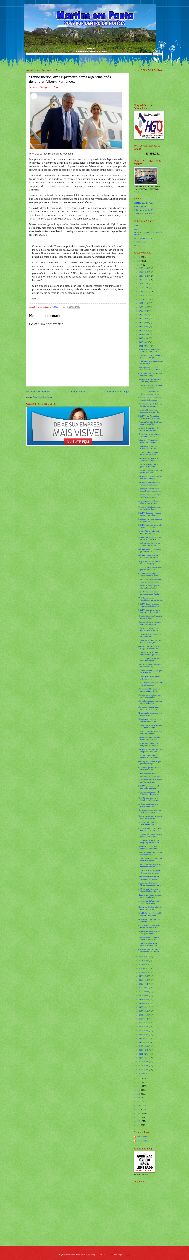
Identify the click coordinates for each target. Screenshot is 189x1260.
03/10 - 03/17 (144, 1038)
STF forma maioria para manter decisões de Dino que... (149, 399)
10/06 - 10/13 (144, 315)
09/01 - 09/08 (144, 334)
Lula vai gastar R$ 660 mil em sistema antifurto (149, 678)
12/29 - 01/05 (144, 268)
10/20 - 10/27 (144, 307)
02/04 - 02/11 (144, 1058)
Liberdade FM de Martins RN (145, 214)
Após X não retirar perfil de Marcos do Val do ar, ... (148, 459)
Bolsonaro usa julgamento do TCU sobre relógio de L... (148, 793)
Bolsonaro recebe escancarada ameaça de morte (149, 932)
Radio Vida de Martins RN (143, 210)
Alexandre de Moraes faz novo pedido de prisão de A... (149, 538)
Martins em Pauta (142, 1137)
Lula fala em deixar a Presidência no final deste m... (150, 362)
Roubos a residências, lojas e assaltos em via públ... (148, 805)
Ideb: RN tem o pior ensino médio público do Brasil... (148, 593)
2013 (139, 1117)
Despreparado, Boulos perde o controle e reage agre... (149, 563)
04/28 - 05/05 (144, 1011)
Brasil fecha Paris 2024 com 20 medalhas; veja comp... (149, 914)
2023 (139, 1078)
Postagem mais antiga (118, 391)
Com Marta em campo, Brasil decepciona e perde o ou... (149, 926)
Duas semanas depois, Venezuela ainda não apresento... (150, 817)
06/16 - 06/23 (144, 984)
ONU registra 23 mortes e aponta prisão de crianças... (150, 763)
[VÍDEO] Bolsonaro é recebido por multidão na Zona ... (149, 514)
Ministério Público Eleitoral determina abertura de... (148, 453)
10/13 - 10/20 (144, 311)
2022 (139, 1082)
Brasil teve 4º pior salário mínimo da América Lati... (148, 847)
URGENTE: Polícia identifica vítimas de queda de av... (149, 484)
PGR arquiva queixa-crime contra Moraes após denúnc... (150, 369)
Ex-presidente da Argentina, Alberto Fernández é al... (148, 902)
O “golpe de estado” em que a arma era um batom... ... (149, 920)
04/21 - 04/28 (144, 1015)
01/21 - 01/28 (144, 1066)
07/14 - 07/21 (144, 968)
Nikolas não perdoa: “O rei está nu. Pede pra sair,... (149, 666)
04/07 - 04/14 (144, 1023)
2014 (139, 1113)
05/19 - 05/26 (144, 999)
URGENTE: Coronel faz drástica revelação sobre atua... (150, 478)
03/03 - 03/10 (144, 1042)
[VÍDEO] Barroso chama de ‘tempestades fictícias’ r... (148, 605)
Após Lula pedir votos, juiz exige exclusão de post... (150, 684)
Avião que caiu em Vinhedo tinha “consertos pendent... (150, 860)
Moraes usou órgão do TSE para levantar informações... (150, 405)
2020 (139, 1090)
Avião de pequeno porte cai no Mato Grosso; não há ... (149, 502)
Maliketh (110, 1255)
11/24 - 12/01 (144, 288)
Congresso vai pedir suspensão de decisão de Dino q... (149, 508)
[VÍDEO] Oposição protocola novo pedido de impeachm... (149, 611)
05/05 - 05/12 (144, 1007)
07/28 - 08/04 (144, 961)
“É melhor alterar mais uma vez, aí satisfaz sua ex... (150, 714)
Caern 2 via (138, 225)
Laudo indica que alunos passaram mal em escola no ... (150, 775)
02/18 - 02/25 (144, 1050)
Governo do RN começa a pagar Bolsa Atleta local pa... (150, 811)
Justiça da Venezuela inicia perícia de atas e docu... (148, 466)
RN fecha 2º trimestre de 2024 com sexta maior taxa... (149, 429)
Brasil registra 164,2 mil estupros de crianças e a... (150, 672)
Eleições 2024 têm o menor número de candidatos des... (149, 411)
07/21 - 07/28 (144, 964)
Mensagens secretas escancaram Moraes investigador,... (150, 726)
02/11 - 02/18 (144, 1054)
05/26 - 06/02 (144, 996)
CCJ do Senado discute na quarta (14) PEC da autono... (150, 829)
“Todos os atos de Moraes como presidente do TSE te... (149, 569)
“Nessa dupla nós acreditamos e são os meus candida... (149, 435)
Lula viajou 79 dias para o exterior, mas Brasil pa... (148, 944)
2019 (139, 1094)
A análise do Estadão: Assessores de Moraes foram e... (150, 387)
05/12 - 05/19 (144, 1003)
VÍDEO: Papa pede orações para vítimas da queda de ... (150, 866)
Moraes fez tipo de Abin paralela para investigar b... (150, 702)
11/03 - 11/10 (144, 299)
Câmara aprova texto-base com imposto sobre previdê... (149, 720)
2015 (139, 1109)
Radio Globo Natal (141, 207)
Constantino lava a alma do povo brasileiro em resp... (150, 375)
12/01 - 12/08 (144, 284)
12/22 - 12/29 (144, 272)
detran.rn (137, 245)
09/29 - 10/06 (144, 319)
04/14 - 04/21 (144, 1019)
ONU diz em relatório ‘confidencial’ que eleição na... (150, 599)
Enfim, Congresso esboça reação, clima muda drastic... (150, 660)
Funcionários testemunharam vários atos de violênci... (148, 878)
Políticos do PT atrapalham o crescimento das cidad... (148, 441)
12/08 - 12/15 (144, 280)
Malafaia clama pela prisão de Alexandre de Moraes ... (149, 544)
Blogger (128, 1255)
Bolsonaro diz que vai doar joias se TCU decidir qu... (150, 781)
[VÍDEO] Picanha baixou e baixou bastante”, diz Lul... (149, 556)
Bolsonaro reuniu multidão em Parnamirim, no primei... (149, 350)
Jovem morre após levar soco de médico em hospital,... (150, 732)
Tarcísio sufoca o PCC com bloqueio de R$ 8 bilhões (148, 744)
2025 (139, 261)
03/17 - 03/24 (144, 1035)
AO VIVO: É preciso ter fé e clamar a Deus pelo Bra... (148, 393)
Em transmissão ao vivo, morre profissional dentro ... (149, 635)
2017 (139, 1102)
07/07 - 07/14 (144, 972)
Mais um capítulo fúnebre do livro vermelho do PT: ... (148, 938)
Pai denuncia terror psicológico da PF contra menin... (149, 496)
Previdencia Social (140, 242)
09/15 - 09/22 (144, 327)
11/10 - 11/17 (144, 295)
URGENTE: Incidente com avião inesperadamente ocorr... (150, 750)
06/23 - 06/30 (144, 980)
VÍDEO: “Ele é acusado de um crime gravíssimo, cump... (149, 581)
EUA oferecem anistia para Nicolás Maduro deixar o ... (149, 890)
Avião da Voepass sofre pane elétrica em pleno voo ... (148, 532)
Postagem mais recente (37, 391)
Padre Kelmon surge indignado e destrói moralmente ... (150, 472)
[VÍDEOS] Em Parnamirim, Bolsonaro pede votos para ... (149, 417)
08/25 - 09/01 (144, 338)
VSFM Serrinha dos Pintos (143, 203)
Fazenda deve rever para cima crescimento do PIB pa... (149, 738)
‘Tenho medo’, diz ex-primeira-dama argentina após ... (149, 896)
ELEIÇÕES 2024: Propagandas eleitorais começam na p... (149, 872)
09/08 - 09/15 (144, 330)
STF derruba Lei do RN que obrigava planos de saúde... (149, 841)
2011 (139, 1125)
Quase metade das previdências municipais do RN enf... (149, 623)
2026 (139, 257)
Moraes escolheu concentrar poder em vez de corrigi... (148, 708)
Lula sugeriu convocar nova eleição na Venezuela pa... (148, 629)
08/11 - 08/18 (144, 346)
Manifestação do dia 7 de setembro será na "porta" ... (149, 447)
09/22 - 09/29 (144, 323)
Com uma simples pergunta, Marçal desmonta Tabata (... (149, 575)
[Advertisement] (150, 1224)
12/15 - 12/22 (144, 276)
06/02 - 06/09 (144, 992)
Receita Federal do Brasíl (143, 238)
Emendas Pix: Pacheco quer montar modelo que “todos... (149, 653)
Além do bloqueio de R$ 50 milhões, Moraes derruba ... (149, 757)
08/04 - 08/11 (144, 957)
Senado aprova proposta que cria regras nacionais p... (150, 520)
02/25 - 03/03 (144, 1046)
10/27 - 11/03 (144, 303)
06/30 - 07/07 (144, 976)
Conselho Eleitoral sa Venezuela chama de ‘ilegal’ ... (150, 617)
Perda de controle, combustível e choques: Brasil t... (150, 854)
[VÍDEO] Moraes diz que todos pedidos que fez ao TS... (149, 550)
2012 (139, 1121)
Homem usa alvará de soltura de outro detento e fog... (150, 908)
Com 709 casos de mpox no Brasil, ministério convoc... (149, 799)
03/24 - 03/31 (144, 1031)
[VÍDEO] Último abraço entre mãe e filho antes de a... (149, 787)
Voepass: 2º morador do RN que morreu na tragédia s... (150, 423)
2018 (139, 1098)
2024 (139, 265)
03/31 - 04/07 (144, 1027)
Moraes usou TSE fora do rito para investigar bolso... (149, 690)
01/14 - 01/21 (144, 1070)
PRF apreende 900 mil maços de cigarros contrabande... (150, 835)
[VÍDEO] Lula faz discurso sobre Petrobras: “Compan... (150, 526)
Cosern (136, 229)
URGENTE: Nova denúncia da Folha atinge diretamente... (149, 381)
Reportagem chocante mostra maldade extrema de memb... (149, 490)
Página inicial (78, 391)
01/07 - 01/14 (144, 1073)
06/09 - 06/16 (144, 988)
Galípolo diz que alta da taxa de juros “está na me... (149, 769)
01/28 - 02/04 (144, 1062)
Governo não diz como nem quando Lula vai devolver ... (149, 951)
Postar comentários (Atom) (42, 397)
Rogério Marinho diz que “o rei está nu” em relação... (149, 641)
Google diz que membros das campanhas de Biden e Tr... (149, 647)
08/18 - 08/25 (144, 342)
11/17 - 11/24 (144, 291)
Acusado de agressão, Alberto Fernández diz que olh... (149, 823)
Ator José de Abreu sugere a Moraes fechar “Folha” (148, 587)
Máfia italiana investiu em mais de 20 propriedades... (149, 696)
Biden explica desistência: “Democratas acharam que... (149, 884)
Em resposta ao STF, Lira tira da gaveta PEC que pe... (150, 356)
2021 (139, 1086)
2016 (139, 1106)
